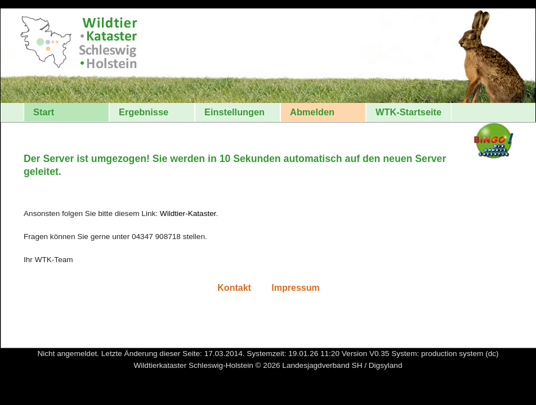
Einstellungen (234, 112)
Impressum (295, 287)
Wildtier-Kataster (188, 213)
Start (43, 112)
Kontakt (235, 287)
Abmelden (312, 112)
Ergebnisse (143, 112)
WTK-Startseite (408, 112)
